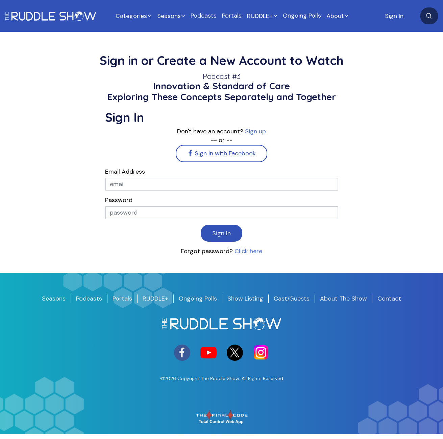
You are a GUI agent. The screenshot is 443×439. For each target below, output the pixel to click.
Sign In (394, 16)
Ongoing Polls (302, 16)
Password (118, 200)
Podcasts (204, 16)
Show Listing (245, 298)
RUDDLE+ (260, 16)
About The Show (343, 298)
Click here (248, 251)
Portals (232, 16)
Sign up (255, 131)
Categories (131, 16)
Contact (389, 298)
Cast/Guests (292, 298)
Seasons (169, 16)
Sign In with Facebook (221, 153)
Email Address (125, 172)
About (335, 16)
